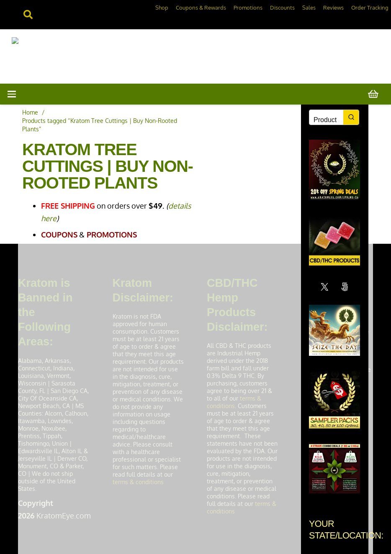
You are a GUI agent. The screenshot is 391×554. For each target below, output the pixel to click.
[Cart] (373, 94)
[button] (12, 94)
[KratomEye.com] (101, 56)
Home (30, 112)
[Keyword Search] (326, 120)
